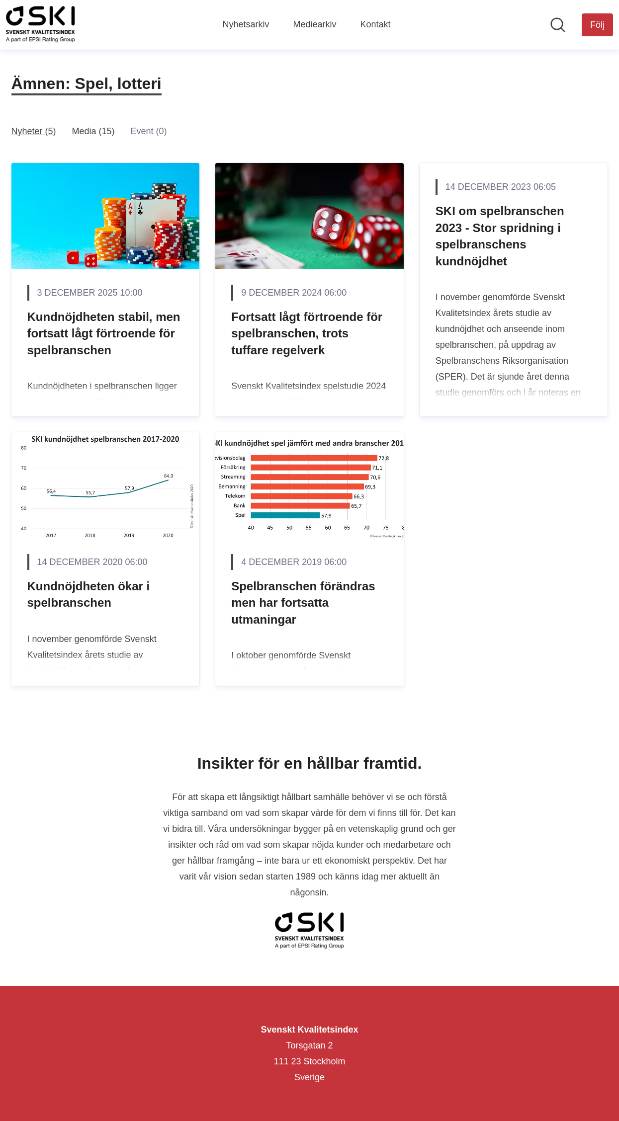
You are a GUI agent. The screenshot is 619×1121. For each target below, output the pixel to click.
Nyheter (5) (33, 131)
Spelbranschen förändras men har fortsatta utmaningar (303, 602)
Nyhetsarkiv (245, 24)
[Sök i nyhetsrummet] (558, 25)
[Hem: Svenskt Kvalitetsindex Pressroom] (40, 25)
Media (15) (93, 131)
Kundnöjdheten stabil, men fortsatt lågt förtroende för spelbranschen (103, 333)
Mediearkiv (314, 24)
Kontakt (375, 24)
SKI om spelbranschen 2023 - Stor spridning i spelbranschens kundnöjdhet (500, 236)
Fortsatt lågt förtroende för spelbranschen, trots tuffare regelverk (306, 333)
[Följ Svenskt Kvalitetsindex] (597, 24)
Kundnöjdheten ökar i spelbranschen (88, 594)
